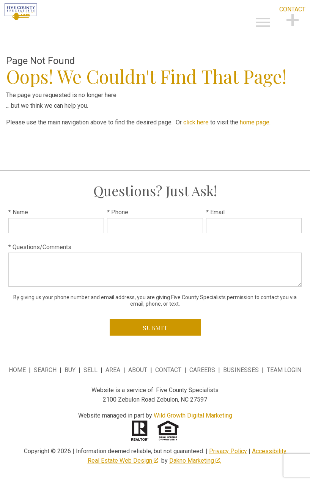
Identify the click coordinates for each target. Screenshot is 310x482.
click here (196, 122)
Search (45, 370)
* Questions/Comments (39, 247)
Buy (70, 370)
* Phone (117, 212)
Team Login (284, 370)
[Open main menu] (263, 22)
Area (112, 370)
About (137, 370)
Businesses (241, 370)
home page (254, 122)
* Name (18, 212)
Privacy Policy (228, 451)
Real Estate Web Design (123, 460)
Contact (168, 370)
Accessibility (269, 451)
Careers (202, 370)
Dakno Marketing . (195, 460)
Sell (90, 370)
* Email (215, 212)
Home (17, 370)
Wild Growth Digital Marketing (193, 415)
